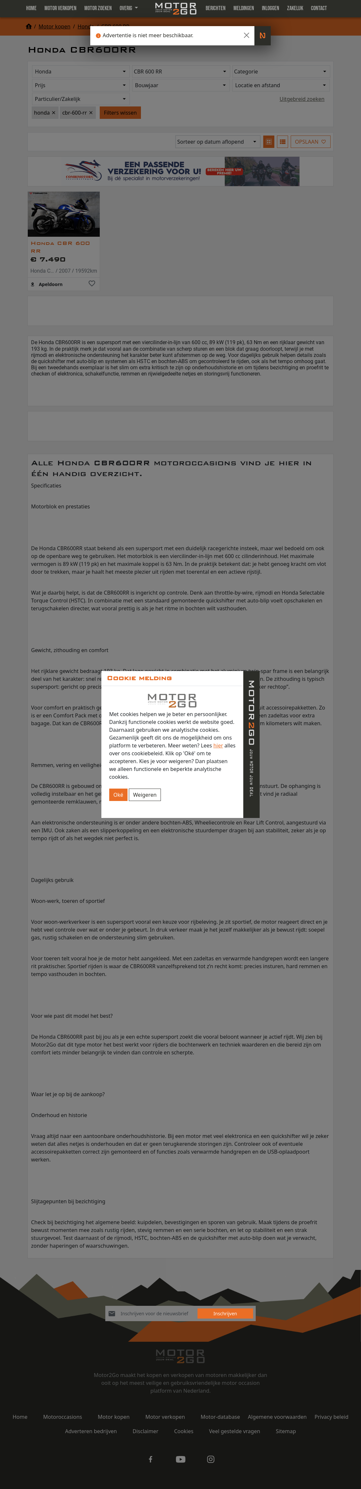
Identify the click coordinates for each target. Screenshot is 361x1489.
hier (218, 745)
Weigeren (145, 794)
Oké (118, 794)
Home (31, 8)
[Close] (246, 35)
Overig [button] (126, 8)
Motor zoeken (98, 8)
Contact (319, 8)
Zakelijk (295, 8)
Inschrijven (225, 1313)
